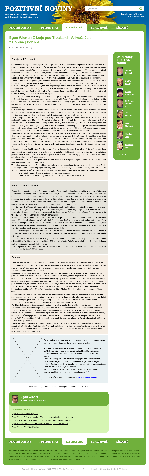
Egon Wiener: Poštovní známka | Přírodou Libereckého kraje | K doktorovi (42, 417)
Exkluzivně (99, 28)
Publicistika (48, 28)
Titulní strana (20, 28)
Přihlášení (123, 469)
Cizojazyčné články (108, 469)
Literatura (74, 27)
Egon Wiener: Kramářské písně (25, 414)
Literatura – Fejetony (24, 48)
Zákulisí (122, 28)
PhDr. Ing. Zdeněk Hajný (129, 103)
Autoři (95, 469)
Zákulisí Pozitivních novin (69, 469)
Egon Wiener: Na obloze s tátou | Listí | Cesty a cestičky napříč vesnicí (41, 420)
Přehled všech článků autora (33, 400)
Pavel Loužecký (39, 469)
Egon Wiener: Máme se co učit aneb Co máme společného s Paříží (40, 424)
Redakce (86, 469)
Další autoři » (123, 154)
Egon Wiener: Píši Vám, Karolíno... (26, 427)
